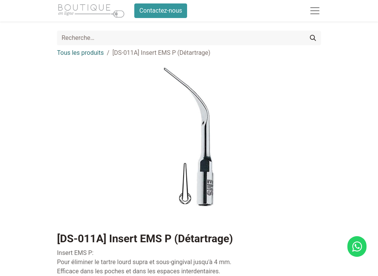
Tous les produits (80, 52)
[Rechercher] (313, 38)
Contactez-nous (160, 10)
